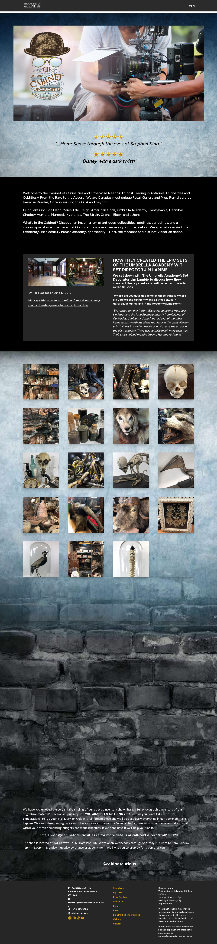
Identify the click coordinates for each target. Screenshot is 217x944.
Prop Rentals (120, 897)
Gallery (117, 919)
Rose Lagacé (41, 293)
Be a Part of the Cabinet (126, 915)
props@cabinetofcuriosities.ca (75, 835)
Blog (115, 906)
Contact (118, 923)
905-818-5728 (80, 909)
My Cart (117, 892)
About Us (118, 901)
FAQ (115, 910)
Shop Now (118, 888)
